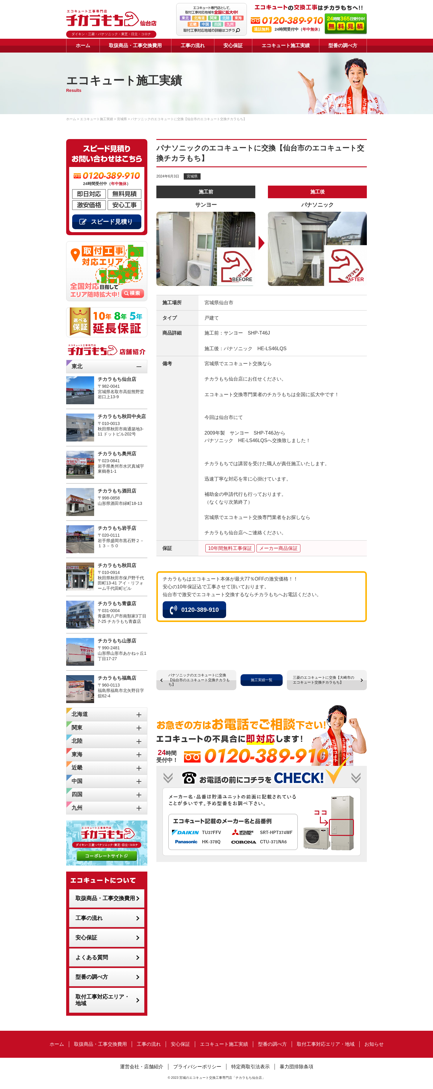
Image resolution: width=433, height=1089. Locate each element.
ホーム (83, 45)
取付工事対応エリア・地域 (102, 1000)
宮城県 (192, 176)
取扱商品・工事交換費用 (135, 45)
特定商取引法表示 (250, 1066)
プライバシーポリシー (197, 1066)
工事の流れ (193, 45)
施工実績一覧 (261, 680)
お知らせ (374, 1044)
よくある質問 (91, 957)
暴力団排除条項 (296, 1066)
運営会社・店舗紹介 (141, 1066)
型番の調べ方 (342, 45)
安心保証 (233, 45)
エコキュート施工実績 (286, 45)
